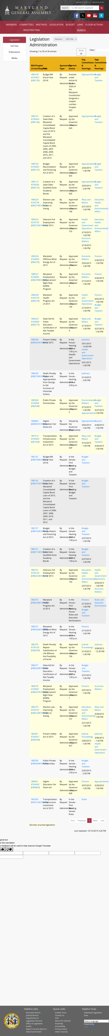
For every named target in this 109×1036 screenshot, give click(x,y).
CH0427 (35, 736)
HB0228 (35, 295)
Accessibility (60, 1026)
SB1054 (35, 441)
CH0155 (35, 222)
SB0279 (35, 205)
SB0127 (35, 169)
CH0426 (35, 184)
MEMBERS (11, 24)
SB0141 (35, 187)
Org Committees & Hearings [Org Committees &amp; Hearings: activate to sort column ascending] (87, 64)
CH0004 (35, 321)
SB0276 (35, 376)
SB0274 (35, 300)
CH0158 (35, 202)
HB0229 (35, 318)
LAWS (80, 24)
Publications (14, 52)
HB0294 (35, 339)
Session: (58, 39)
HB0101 (35, 116)
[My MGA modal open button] (94, 15)
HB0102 (35, 163)
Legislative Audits (98, 2)
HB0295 (35, 373)
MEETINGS (41, 24)
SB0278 (35, 280)
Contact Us (59, 1015)
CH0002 (35, 277)
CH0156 (35, 647)
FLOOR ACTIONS (94, 24)
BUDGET (70, 24)
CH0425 (35, 166)
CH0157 (35, 710)
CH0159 (35, 298)
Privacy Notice (61, 1029)
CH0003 (35, 259)
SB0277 (35, 324)
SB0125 (35, 80)
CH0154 (35, 573)
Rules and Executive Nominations (101, 602)
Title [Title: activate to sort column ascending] (45, 68)
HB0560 (35, 400)
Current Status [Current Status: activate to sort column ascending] (72, 67)
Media (14, 58)
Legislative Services (82, 2)
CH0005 (35, 403)
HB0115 (35, 181)
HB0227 (35, 274)
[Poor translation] (9, 849)
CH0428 (35, 784)
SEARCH (81, 30)
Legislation (14, 39)
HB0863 (35, 421)
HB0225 (35, 219)
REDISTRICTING (31, 30)
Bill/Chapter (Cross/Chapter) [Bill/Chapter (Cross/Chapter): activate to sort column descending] (36, 67)
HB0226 (35, 256)
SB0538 (35, 406)
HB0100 (35, 74)
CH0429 (35, 439)
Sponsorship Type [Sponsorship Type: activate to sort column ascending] (63, 67)
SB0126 (35, 122)
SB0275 (35, 262)
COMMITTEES (26, 24)
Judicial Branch (32, 1015)
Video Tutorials (61, 1031)
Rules (84, 799)
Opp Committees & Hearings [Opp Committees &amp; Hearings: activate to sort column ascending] (100, 64)
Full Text (14, 46)
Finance (98, 256)
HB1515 (35, 436)
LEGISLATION (56, 24)
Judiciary (85, 339)
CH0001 (35, 689)
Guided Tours (60, 1012)
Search (65, 7)
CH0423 (35, 77)
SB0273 (35, 225)
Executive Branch (33, 1012)
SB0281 (35, 342)
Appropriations (89, 74)
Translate (90, 1026)
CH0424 (35, 119)
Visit (57, 1018)
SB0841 (35, 424)
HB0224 (35, 199)
